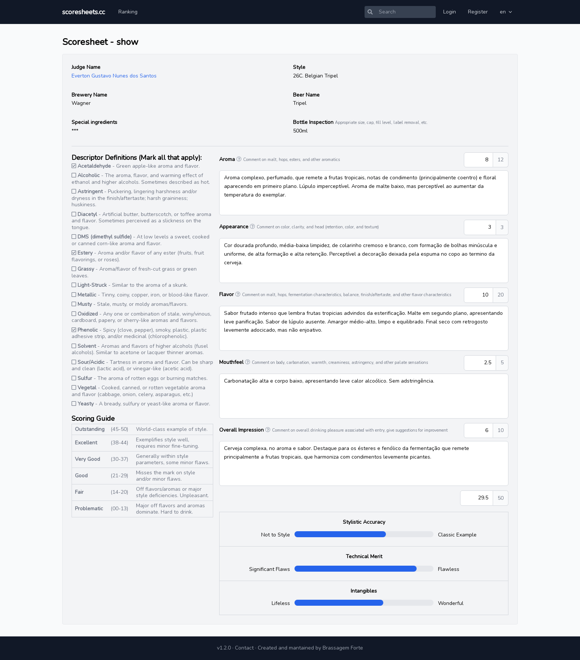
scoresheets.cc (83, 11)
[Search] (406, 12)
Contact (244, 647)
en (506, 11)
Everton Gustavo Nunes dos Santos (114, 75)
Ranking (128, 11)
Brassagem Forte (343, 647)
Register (478, 11)
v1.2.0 (224, 647)
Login (449, 11)
